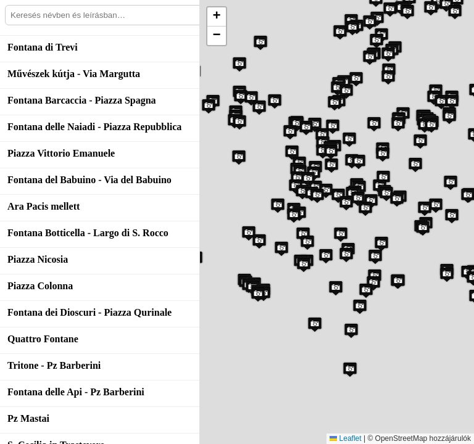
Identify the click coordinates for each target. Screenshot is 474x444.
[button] (398, 124)
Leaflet (345, 438)
